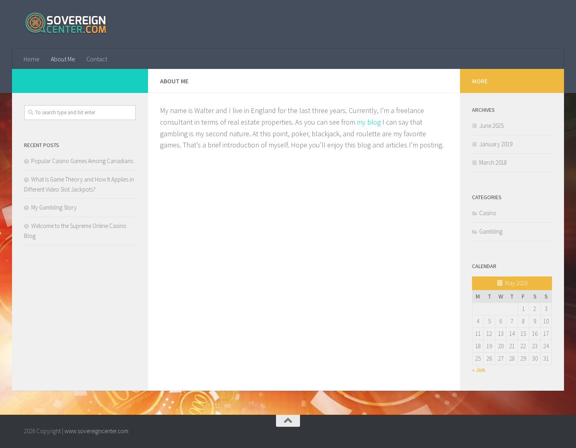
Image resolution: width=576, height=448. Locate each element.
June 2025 (491, 125)
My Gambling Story (54, 207)
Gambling (490, 231)
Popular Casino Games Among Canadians (82, 161)
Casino (487, 213)
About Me (63, 59)
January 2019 (495, 144)
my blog (369, 122)
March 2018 (493, 162)
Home (32, 59)
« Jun (478, 369)
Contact (96, 59)
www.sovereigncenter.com (96, 431)
